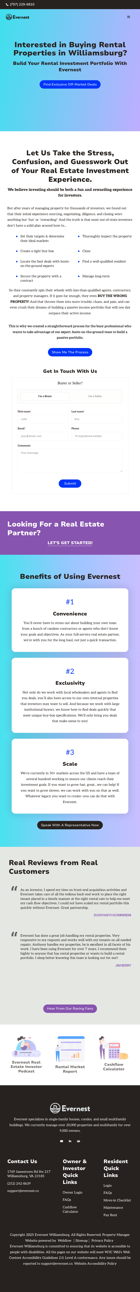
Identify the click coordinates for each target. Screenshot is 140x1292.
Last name (78, 411)
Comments (24, 445)
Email (22, 428)
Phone (75, 428)
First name (24, 411)
